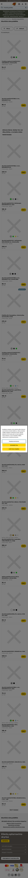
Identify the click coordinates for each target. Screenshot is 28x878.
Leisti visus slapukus (14, 449)
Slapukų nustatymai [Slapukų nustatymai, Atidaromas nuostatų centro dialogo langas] (14, 441)
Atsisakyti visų (14, 445)
